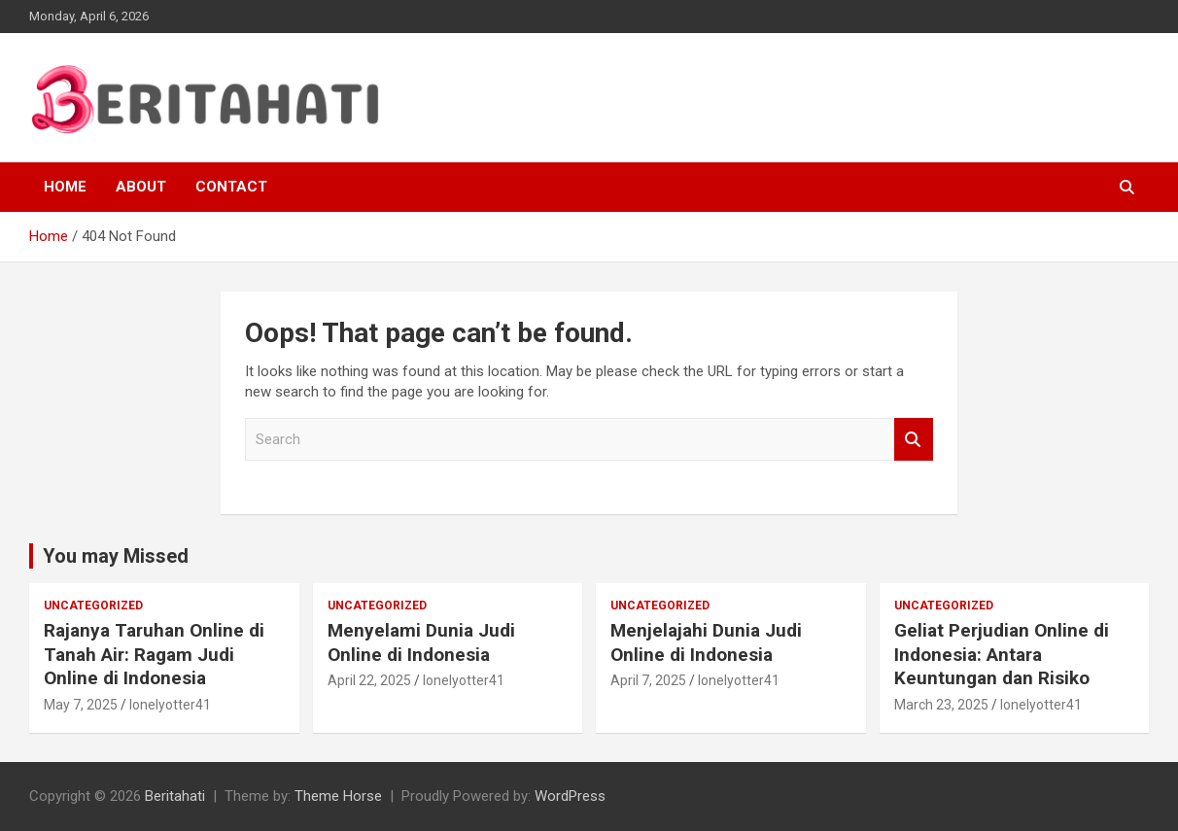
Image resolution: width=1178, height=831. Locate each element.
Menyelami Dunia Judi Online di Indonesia (421, 642)
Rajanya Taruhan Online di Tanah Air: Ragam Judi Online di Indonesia (154, 654)
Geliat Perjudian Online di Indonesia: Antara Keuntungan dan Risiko (1001, 654)
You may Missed (116, 556)
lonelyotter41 (170, 704)
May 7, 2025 (81, 704)
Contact (231, 186)
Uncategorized (93, 605)
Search (913, 440)
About (141, 186)
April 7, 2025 (648, 680)
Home (65, 186)
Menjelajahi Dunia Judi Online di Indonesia (706, 642)
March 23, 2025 (941, 704)
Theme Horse (338, 796)
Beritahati (175, 796)
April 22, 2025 (369, 680)
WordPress (570, 796)
